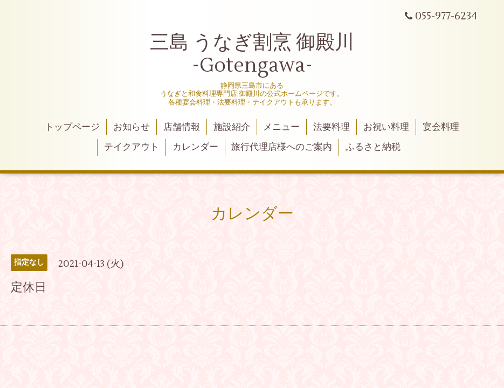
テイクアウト (131, 147)
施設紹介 (231, 127)
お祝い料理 (386, 127)
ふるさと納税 (373, 147)
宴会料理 (441, 127)
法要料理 (331, 127)
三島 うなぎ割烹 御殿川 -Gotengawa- (252, 54)
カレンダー (195, 147)
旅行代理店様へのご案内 (281, 147)
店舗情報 (181, 127)
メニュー (281, 127)
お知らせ (131, 127)
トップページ (72, 127)
